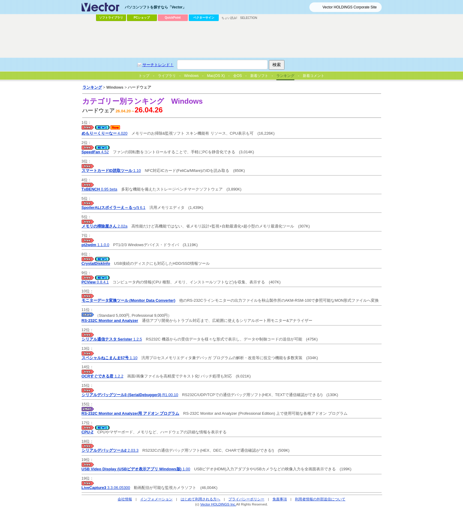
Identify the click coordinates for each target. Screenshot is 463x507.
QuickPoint (173, 17)
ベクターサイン (203, 17)
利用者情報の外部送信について (320, 499)
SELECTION (248, 18)
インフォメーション (156, 499)
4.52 (95, 152)
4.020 (105, 133)
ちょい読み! (229, 18)
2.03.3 (110, 450)
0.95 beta (99, 189)
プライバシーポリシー (246, 499)
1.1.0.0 (96, 245)
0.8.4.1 (95, 282)
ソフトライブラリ (111, 17)
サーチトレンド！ (158, 65)
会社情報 (125, 499)
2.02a (105, 226)
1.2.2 (102, 376)
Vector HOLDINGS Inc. (218, 504)
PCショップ (142, 17)
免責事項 (279, 499)
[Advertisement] (231, 39)
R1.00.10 (130, 394)
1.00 (136, 469)
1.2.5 (112, 339)
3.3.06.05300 (106, 487)
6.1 (114, 207)
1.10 (111, 170)
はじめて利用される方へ (200, 499)
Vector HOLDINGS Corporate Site (350, 7)
